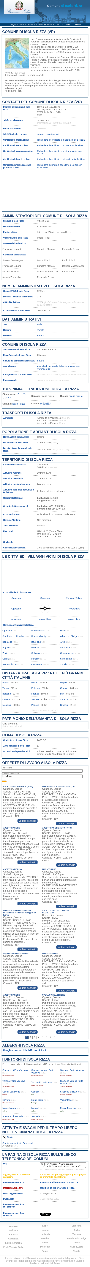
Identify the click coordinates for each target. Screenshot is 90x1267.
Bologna (6, 693)
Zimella (64, 664)
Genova (64, 688)
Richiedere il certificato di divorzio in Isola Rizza (61, 159)
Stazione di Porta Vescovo (15, 1070)
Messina (6, 705)
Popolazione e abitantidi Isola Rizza (39, 432)
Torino (5, 688)
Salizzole (36, 653)
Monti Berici (37, 1100)
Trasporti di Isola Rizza (26, 413)
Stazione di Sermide (12, 1116)
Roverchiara (77, 57)
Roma (5, 682)
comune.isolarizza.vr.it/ (48, 134)
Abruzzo (13, 1226)
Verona (40, 335)
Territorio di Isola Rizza (27, 459)
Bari (62, 693)
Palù (62, 630)
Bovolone (16, 619)
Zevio (5, 653)
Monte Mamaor (10, 1108)
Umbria (76, 1242)
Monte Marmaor (68, 1108)
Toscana (76, 1234)
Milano (34, 682)
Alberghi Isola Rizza (23, 1045)
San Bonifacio (46, 62)
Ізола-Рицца (18, 403)
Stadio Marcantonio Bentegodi (17, 1143)
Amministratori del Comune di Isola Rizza (44, 216)
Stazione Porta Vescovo (72, 1070)
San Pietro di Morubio (13, 636)
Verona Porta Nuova (41, 1082)
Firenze (35, 693)
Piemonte (45, 1247)
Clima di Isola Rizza (22, 735)
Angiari (5, 647)
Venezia (64, 699)
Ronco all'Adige (38, 59)
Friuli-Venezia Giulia (13, 1247)
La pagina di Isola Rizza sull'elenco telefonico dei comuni (39, 1156)
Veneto (40, 330)
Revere (6, 1100)
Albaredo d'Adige (68, 636)
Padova (35, 705)
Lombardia (45, 1234)
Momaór (35, 1108)
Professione (7, 768)
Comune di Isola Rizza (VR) (28, 32)
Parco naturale (10, 380)
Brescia (64, 705)
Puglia (45, 1251)
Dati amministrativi (21, 319)
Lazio (45, 1226)
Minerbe (35, 658)
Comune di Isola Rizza (24, 344)
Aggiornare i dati (13, 90)
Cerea (5, 658)
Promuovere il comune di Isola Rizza (59, 1182)
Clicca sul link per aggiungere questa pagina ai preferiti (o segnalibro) (63, 1175)
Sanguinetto (66, 658)
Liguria (45, 1230)
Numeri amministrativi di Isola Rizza (38, 286)
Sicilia (77, 1230)
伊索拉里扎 (46, 403)
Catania (6, 699)
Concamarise (67, 653)
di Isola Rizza (64, 6)
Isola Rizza (36, 39)
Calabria (13, 1234)
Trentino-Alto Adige (76, 1238)
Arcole (63, 641)
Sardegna (76, 1226)
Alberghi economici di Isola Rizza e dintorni (24, 1050)
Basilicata (13, 1230)
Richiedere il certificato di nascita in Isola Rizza (61, 139)
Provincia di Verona (35, 24)
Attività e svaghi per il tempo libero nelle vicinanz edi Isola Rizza (39, 1130)
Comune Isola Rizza (53, 24)
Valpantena (66, 1100)
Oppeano (65, 57)
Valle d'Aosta (76, 1247)
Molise (45, 1242)
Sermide (35, 1116)
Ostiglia (35, 1091)
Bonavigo (7, 641)
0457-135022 (44, 120)
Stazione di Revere (69, 1091)
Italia (39, 324)
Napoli (63, 682)
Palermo (35, 688)
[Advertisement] (45, 191)
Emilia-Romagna (13, 1243)
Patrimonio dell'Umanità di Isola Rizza (41, 719)
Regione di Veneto (18, 24)
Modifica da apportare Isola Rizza (57, 1188)
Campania (13, 1238)
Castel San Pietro (11, 1091)
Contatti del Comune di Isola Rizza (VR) (42, 102)
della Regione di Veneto (53, 41)
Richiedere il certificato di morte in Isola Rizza (60, 145)
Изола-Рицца (76, 396)
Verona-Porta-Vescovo (13, 1081)
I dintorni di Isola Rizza (26, 1059)
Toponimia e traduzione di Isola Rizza (40, 389)
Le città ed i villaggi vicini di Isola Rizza (43, 556)
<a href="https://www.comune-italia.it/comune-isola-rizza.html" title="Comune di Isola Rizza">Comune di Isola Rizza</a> (63, 1165)
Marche (45, 1238)
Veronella (65, 647)
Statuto (40, 360)
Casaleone (36, 664)
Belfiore (35, 647)
